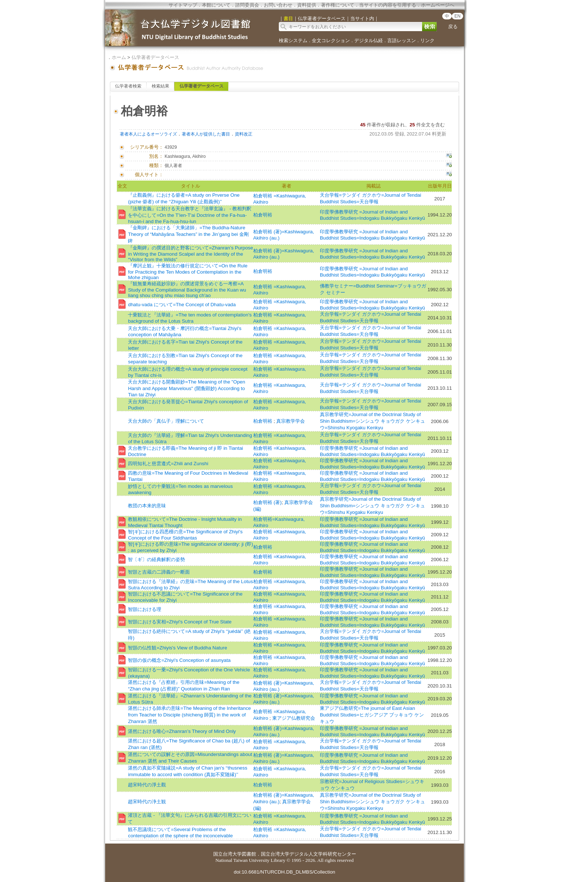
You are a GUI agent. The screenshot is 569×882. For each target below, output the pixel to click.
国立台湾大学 (227, 854)
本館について (216, 5)
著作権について (337, 5)
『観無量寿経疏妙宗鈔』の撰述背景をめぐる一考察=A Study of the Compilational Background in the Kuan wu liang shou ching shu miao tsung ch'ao (187, 289)
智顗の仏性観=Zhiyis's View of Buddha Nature (177, 648)
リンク (427, 40)
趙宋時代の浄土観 (147, 801)
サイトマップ (183, 5)
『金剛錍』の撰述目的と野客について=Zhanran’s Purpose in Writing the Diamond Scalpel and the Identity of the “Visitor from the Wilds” (190, 253)
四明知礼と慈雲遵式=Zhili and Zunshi (168, 463)
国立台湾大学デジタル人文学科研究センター (308, 854)
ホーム (119, 57)
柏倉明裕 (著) (267, 502)
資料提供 (306, 5)
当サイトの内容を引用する (387, 5)
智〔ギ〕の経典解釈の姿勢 (156, 559)
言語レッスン (401, 40)
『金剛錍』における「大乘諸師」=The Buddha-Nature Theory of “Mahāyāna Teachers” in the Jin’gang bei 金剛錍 (188, 234)
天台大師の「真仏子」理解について (166, 421)
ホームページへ (437, 5)
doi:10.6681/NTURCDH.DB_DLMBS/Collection (284, 872)
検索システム (293, 40)
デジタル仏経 (368, 40)
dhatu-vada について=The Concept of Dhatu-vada (182, 304)
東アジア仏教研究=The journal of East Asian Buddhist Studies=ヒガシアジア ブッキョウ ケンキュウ (372, 714)
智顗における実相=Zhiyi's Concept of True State (180, 622)
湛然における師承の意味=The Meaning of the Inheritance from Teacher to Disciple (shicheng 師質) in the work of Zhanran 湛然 (189, 714)
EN (457, 16)
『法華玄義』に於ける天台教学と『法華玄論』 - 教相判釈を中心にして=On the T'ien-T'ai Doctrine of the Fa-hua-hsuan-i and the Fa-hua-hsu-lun (189, 215)
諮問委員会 (247, 5)
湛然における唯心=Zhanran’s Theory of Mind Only (182, 731)
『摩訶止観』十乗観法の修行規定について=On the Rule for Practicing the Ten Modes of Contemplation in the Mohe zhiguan (187, 271)
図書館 (249, 854)
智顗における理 (144, 609)
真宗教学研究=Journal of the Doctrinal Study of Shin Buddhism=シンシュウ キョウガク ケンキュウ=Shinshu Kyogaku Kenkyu (372, 421)
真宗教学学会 (290, 421)
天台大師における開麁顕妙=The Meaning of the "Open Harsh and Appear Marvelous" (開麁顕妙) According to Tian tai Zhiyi (186, 388)
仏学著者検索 (128, 86)
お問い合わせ (278, 5)
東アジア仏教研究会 (293, 718)
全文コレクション (331, 40)
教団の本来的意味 (147, 505)
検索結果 (160, 86)
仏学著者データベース (155, 57)
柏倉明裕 (262, 215)
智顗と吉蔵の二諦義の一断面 (159, 572)
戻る (453, 26)
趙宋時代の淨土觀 (147, 785)
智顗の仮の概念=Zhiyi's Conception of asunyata (179, 660)
